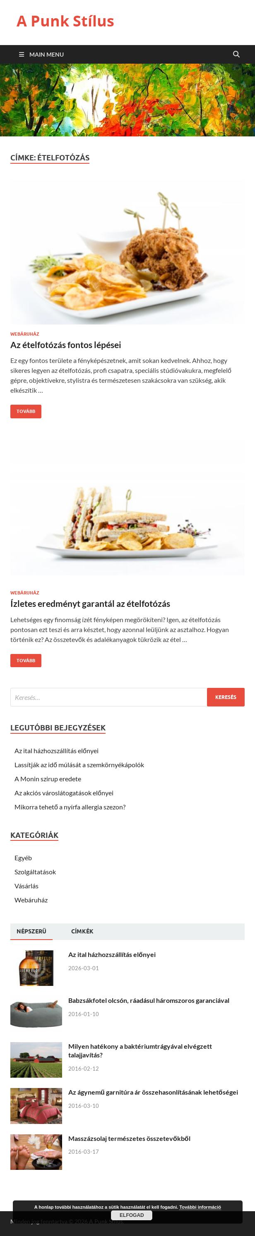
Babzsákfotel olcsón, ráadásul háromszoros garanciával (148, 1000)
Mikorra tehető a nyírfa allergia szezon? (69, 807)
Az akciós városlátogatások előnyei (63, 793)
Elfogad (132, 1215)
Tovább (22, 409)
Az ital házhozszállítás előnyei (56, 750)
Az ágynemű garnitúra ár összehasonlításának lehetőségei (153, 1092)
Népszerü (31, 931)
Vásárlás (26, 886)
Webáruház (24, 334)
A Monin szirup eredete (47, 779)
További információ (200, 1207)
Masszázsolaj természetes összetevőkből (129, 1138)
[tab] (31, 931)
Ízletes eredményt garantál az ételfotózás (90, 603)
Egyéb (23, 857)
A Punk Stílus (65, 21)
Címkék (82, 931)
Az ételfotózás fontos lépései (65, 344)
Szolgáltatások (35, 872)
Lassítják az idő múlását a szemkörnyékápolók (79, 764)
